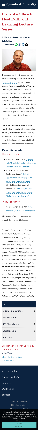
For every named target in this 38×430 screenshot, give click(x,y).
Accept (19, 423)
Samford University (19, 401)
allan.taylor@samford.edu (12, 357)
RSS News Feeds (11, 324)
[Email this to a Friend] (16, 44)
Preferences (19, 427)
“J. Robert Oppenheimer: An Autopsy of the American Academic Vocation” (19, 178)
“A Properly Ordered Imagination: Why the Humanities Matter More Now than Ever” (19, 192)
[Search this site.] (7, 4)
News (5, 304)
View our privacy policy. (24, 417)
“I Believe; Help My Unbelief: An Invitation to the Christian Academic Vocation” (21, 163)
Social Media (9, 330)
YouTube (7, 337)
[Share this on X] (26, 44)
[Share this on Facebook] (19, 44)
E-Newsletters (10, 317)
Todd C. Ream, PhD (9, 82)
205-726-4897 (8, 360)
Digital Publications (13, 310)
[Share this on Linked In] (23, 44)
